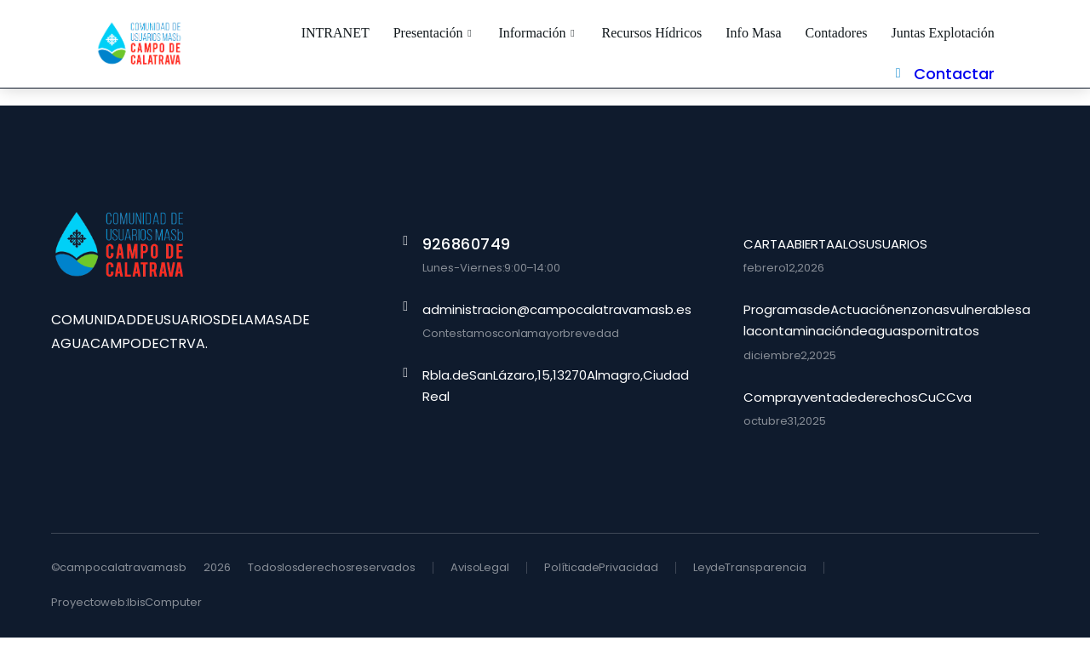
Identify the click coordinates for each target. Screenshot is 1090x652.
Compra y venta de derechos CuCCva (857, 411)
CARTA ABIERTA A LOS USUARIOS (835, 258)
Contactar (998, 50)
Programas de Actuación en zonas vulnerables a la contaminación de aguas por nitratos (886, 335)
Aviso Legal (479, 582)
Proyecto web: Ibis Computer (126, 617)
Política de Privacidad (601, 582)
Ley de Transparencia (749, 582)
